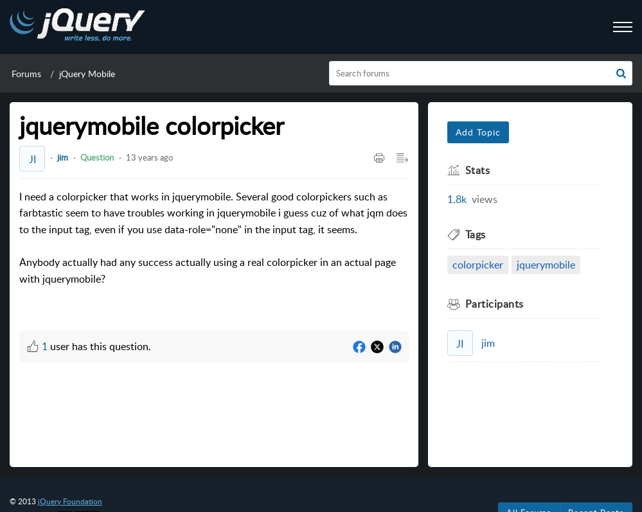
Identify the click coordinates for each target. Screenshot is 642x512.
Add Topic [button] (478, 132)
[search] (480, 73)
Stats (477, 170)
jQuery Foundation (70, 501)
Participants (494, 304)
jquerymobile (546, 265)
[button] (621, 73)
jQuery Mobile (87, 73)
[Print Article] (379, 158)
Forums (26, 73)
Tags (475, 234)
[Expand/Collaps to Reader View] (402, 158)
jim (62, 157)
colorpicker (477, 265)
